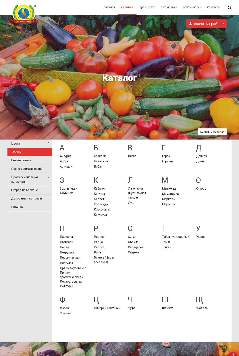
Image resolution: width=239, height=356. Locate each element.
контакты (213, 7)
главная (109, 7)
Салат (132, 237)
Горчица (167, 161)
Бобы (98, 166)
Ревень (99, 237)
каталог (127, 7)
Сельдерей (136, 247)
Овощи (16, 152)
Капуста (99, 194)
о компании (169, 7)
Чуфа (131, 308)
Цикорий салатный (107, 308)
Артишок (66, 166)
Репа (97, 252)
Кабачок (99, 188)
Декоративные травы (26, 198)
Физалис (66, 313)
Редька (99, 247)
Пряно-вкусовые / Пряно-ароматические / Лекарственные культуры (73, 277)
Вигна (132, 156)
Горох (166, 156)
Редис (98, 242)
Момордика (170, 194)
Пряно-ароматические (26, 169)
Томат (166, 242)
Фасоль (65, 308)
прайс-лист (147, 7)
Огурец (201, 188)
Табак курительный (175, 237)
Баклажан (101, 161)
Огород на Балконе (24, 190)
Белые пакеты (21, 160)
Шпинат (167, 308)
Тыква (166, 247)
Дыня (200, 161)
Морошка (169, 204)
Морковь (168, 199)
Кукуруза (100, 214)
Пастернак (67, 237)
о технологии (192, 7)
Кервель (100, 199)
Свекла (133, 242)
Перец (64, 247)
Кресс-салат (102, 209)
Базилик (100, 156)
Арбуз (64, 161)
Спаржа (133, 252)
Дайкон (201, 156)
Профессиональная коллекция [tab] (30, 179)
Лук (131, 203)
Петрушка (67, 252)
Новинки (17, 207)
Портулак (66, 263)
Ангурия (65, 156)
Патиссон (66, 242)
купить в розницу (212, 131)
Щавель (202, 308)
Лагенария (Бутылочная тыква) (137, 193)
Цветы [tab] (30, 143)
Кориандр (101, 204)
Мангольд (169, 188)
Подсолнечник (70, 257)
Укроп (200, 237)
